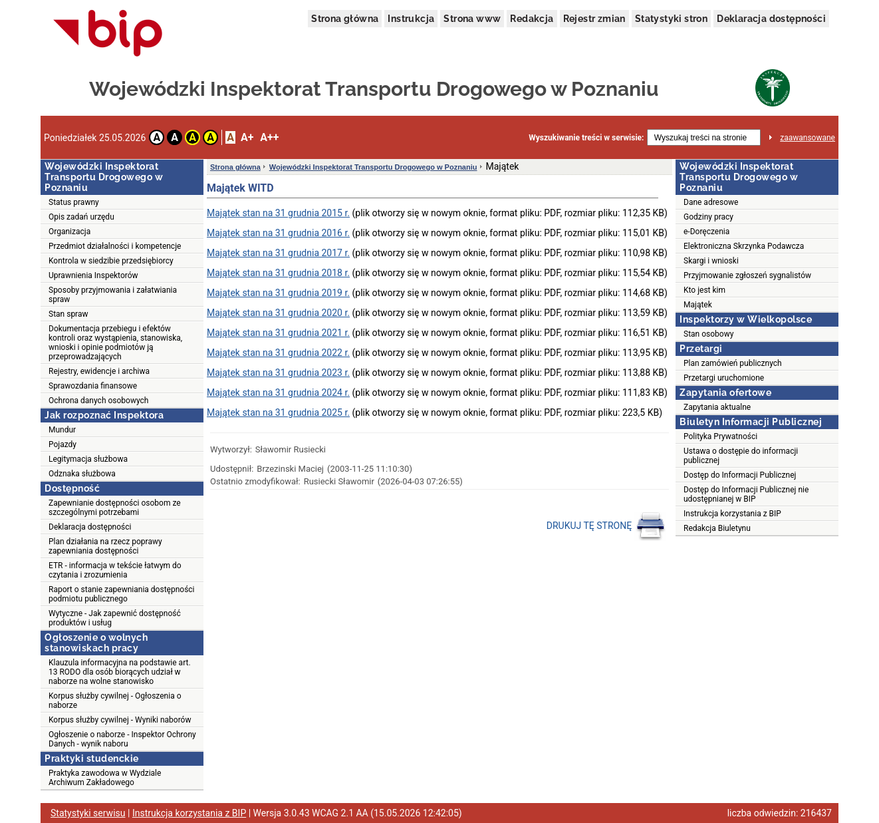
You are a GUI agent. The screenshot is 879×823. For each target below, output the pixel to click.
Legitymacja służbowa (88, 459)
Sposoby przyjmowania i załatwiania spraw (113, 294)
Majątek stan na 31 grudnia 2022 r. (278, 352)
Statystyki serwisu (88, 813)
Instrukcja (411, 18)
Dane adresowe (711, 202)
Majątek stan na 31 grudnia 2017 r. (278, 252)
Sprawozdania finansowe (93, 386)
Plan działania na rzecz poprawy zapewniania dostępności (105, 546)
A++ (269, 137)
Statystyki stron (671, 18)
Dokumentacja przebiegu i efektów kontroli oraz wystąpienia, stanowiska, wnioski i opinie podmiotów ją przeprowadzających (115, 342)
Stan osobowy (708, 334)
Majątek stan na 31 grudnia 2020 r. (278, 312)
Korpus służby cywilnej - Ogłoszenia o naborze (115, 700)
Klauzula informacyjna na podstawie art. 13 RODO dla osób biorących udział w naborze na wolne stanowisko (120, 672)
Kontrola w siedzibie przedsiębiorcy (111, 260)
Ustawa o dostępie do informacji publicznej (741, 455)
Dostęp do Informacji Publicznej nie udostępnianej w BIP (746, 494)
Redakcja (531, 18)
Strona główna (344, 18)
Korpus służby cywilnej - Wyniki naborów (120, 720)
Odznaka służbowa (82, 473)
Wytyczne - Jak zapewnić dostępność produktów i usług (115, 618)
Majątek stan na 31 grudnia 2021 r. (278, 332)
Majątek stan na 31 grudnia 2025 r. (278, 412)
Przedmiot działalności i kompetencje (115, 246)
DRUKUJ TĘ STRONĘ (606, 526)
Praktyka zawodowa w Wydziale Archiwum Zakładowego (105, 777)
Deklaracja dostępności (771, 18)
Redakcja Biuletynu (717, 528)
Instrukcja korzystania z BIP (732, 513)
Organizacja (69, 231)
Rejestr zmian (594, 18)
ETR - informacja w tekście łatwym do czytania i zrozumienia (115, 570)
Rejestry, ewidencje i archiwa (99, 371)
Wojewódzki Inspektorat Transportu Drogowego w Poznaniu (373, 167)
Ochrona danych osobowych (98, 400)
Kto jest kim (704, 290)
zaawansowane (807, 137)
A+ (247, 137)
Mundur (62, 429)
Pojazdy (62, 444)
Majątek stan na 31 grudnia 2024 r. (278, 392)
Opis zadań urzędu (81, 217)
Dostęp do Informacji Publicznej (740, 475)
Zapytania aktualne (717, 407)
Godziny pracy (708, 217)
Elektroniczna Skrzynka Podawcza (744, 246)
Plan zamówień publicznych (733, 363)
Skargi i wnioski (711, 260)
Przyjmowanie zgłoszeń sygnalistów (747, 275)
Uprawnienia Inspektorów (93, 275)
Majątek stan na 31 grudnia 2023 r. (278, 372)
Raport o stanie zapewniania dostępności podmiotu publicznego (122, 594)
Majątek (698, 304)
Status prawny (74, 202)
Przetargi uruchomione (724, 378)
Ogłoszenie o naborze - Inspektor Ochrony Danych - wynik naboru (122, 739)
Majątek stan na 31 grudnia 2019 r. (278, 292)
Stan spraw (68, 314)
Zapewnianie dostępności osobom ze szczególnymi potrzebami (115, 507)
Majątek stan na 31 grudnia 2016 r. (278, 233)
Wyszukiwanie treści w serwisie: (586, 137)
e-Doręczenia (706, 231)
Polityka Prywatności (720, 436)
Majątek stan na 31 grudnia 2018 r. (278, 272)
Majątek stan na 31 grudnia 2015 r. (278, 213)
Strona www (472, 18)
